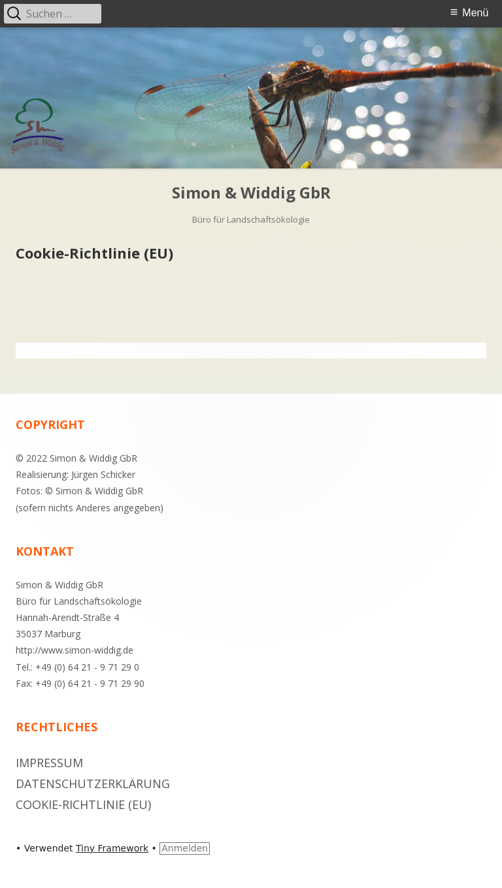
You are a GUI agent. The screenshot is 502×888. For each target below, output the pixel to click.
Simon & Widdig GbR (251, 193)
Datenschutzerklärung (93, 783)
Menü (475, 12)
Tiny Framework (112, 848)
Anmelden (184, 848)
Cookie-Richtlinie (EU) (83, 804)
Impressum (49, 762)
